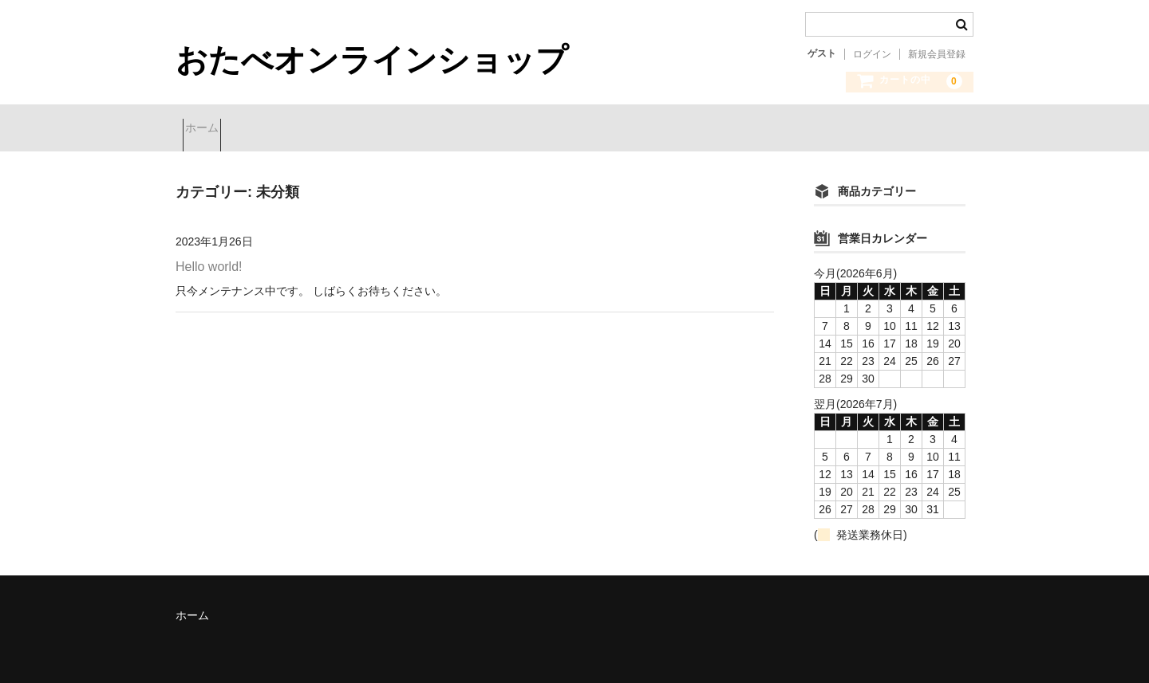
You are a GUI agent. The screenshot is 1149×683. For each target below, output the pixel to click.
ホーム (209, 130)
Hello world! (209, 262)
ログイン (872, 54)
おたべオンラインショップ (372, 59)
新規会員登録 (936, 54)
